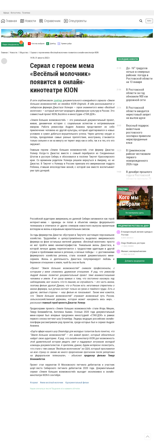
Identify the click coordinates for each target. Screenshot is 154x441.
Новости (28, 21)
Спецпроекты (76, 21)
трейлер (57, 100)
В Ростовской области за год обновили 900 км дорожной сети (137, 95)
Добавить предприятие (135, 261)
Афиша (6, 13)
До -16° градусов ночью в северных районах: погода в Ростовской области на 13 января (139, 75)
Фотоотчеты (16, 13)
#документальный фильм (77, 382)
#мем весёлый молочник (51, 382)
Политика (26, 13)
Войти (149, 21)
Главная (9, 21)
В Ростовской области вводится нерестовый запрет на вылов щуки (138, 113)
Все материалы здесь (135, 213)
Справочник (50, 21)
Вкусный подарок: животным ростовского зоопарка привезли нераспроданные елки (138, 134)
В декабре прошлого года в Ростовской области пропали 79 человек (139, 177)
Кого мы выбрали (129, 200)
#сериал (34, 382)
